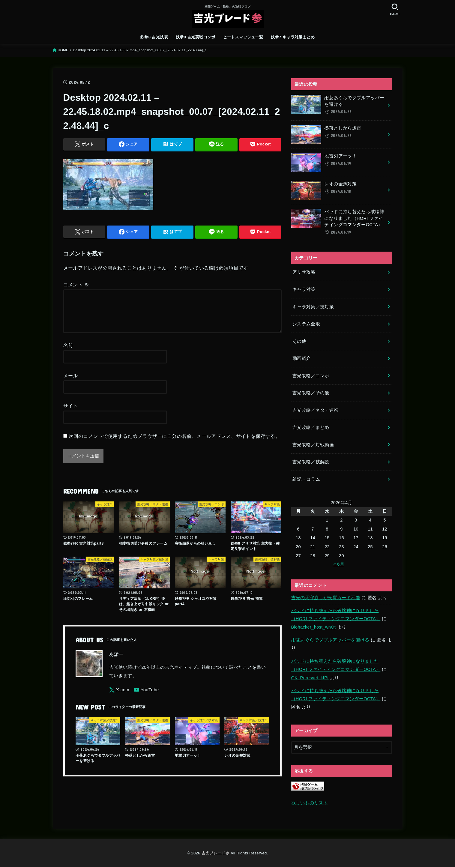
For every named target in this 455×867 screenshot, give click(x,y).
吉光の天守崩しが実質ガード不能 (325, 597)
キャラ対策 (304, 289)
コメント (76, 284)
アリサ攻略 (304, 272)
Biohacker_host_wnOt (313, 627)
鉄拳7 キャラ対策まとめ (293, 37)
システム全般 (306, 323)
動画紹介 (301, 358)
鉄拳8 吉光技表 (154, 37)
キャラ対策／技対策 (313, 306)
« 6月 (339, 564)
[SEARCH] (395, 9)
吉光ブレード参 (215, 853)
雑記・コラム (306, 479)
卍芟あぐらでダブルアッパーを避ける (330, 640)
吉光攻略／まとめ (310, 427)
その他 (299, 341)
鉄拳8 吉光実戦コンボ (195, 37)
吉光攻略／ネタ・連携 (315, 410)
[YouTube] (146, 697)
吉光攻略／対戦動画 (313, 444)
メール (70, 382)
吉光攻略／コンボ (310, 375)
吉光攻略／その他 (310, 392)
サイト (70, 413)
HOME (63, 50)
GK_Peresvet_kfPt (310, 677)
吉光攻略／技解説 (310, 461)
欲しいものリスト (309, 802)
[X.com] (119, 697)
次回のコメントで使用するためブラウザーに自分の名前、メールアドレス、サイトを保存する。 (174, 443)
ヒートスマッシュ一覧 (243, 37)
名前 (68, 352)
